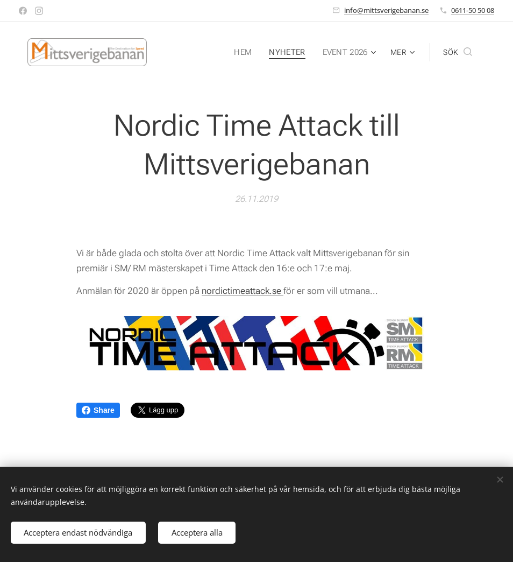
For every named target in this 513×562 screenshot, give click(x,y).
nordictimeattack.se (242, 290)
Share (98, 410)
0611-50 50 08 (472, 10)
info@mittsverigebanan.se (386, 10)
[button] (458, 52)
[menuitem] (247, 52)
